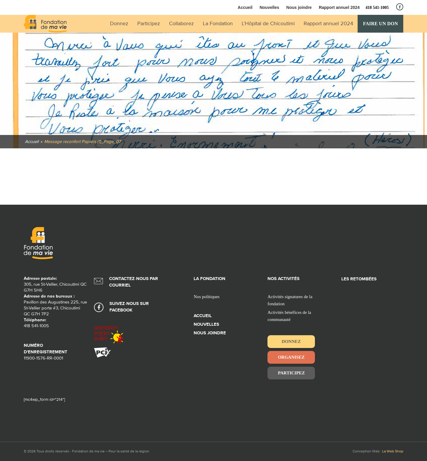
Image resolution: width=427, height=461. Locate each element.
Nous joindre (299, 7)
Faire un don (380, 23)
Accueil (245, 7)
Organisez (291, 357)
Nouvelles (269, 7)
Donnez (291, 341)
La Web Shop (392, 451)
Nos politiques (206, 296)
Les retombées (359, 279)
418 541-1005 (377, 7)
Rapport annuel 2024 (339, 7)
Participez (291, 373)
